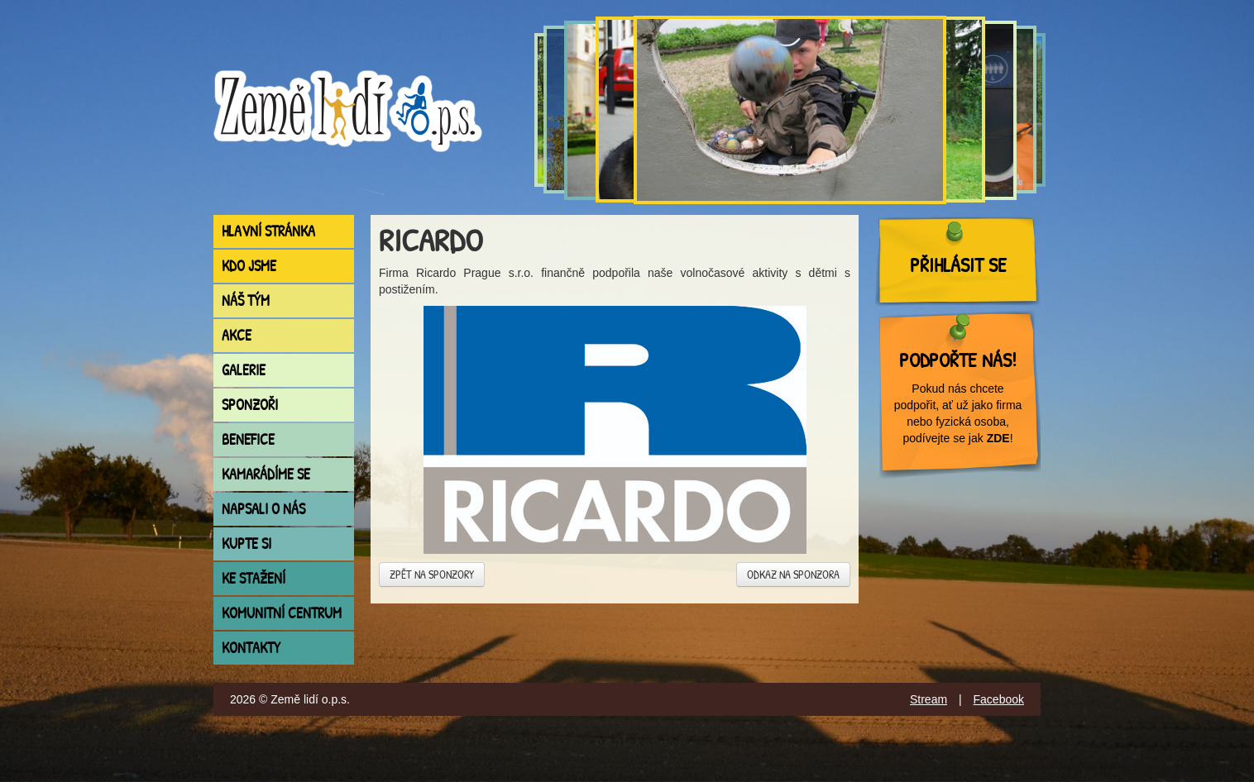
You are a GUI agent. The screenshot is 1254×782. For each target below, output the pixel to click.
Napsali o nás (263, 508)
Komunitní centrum (282, 613)
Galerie (244, 370)
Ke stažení (253, 578)
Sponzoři (250, 404)
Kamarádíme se (266, 474)
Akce (236, 335)
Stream (928, 699)
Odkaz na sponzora (793, 574)
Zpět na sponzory (432, 574)
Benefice (248, 439)
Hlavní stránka (268, 231)
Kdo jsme (249, 265)
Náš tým (246, 300)
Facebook (999, 699)
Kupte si (246, 543)
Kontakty (251, 647)
